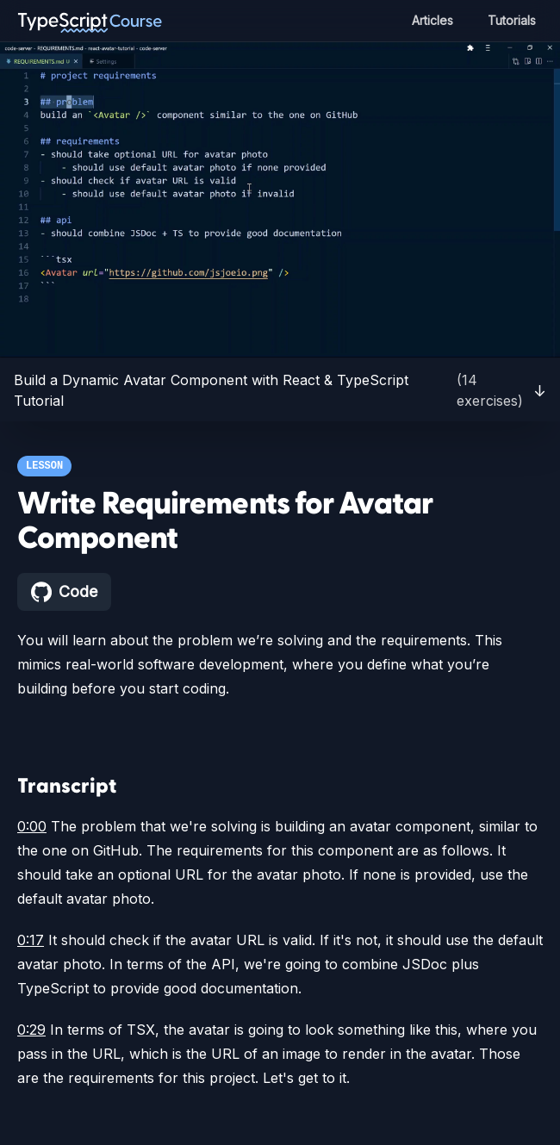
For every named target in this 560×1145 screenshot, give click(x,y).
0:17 (31, 939)
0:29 (31, 1029)
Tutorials (510, 20)
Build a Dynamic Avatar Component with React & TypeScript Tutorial (280, 390)
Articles (428, 20)
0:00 (31, 826)
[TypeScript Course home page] (90, 20)
